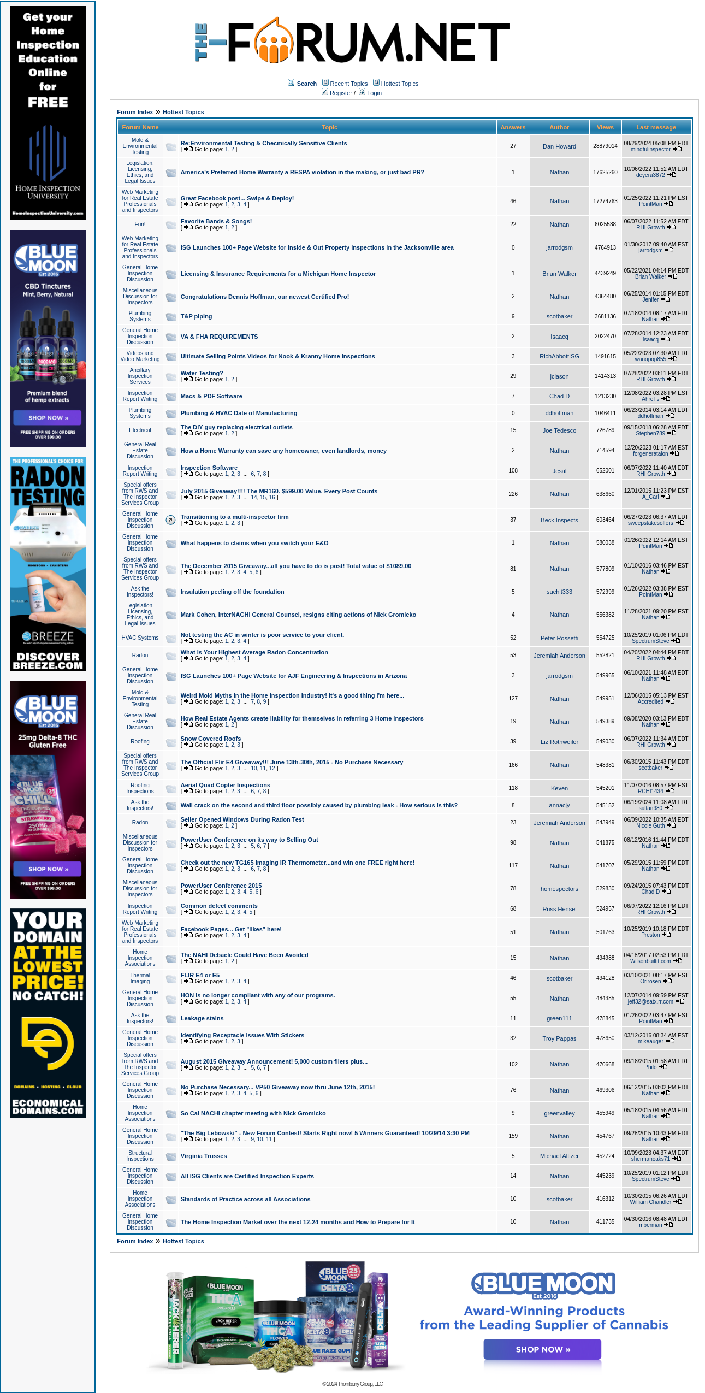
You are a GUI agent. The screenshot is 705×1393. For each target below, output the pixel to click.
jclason (559, 376)
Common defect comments (219, 905)
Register (337, 93)
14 (254, 497)
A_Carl (650, 497)
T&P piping (196, 316)
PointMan (650, 204)
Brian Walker (559, 273)
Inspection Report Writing (140, 396)
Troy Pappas (560, 1038)
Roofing (140, 742)
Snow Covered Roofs (211, 738)
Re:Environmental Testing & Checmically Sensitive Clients (264, 143)
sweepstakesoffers (650, 523)
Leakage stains (202, 1018)
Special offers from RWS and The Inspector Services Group (140, 494)
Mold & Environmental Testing (140, 146)
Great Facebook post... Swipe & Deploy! (237, 198)
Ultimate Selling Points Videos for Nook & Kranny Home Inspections (278, 356)
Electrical (140, 430)
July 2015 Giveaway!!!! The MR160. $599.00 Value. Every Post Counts (279, 491)
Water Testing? (202, 373)
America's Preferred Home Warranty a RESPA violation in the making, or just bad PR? (303, 172)
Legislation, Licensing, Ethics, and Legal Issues (140, 172)
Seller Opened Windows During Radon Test (242, 819)
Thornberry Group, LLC (359, 1384)
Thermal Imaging (140, 978)
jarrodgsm (559, 247)
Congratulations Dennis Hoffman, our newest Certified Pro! (265, 296)
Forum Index (135, 112)
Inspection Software (209, 467)
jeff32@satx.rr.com (650, 1002)
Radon (140, 655)
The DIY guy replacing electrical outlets (237, 427)
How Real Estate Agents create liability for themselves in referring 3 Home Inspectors (302, 718)
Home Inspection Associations (140, 958)
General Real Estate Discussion (140, 450)
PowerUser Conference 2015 (221, 885)
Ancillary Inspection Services (140, 376)
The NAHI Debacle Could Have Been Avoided (245, 955)
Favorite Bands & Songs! (216, 221)
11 (263, 768)
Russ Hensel (559, 909)
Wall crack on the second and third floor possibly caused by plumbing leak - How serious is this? (319, 805)
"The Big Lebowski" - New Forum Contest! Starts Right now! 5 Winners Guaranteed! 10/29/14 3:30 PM (325, 1133)
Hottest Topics (400, 83)
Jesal (560, 471)
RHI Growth (650, 228)
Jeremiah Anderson (559, 655)
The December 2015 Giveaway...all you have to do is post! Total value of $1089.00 (296, 566)
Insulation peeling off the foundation (233, 591)
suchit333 (559, 591)
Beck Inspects (559, 520)
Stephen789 (650, 433)
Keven (559, 788)
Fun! (140, 224)
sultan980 (650, 808)
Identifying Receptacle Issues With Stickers (243, 1035)
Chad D (559, 396)
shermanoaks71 (650, 1159)
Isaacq (559, 336)
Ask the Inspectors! (140, 592)
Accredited (650, 702)
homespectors (559, 889)
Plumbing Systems (140, 316)
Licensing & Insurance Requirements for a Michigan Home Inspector (278, 273)
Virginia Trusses (204, 1156)
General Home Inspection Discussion (140, 273)
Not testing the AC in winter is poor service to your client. (263, 634)
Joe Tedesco (560, 430)
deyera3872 (650, 175)
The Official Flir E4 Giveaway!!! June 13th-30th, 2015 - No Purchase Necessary (292, 762)
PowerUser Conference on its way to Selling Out (249, 839)
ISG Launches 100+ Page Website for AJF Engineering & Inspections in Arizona (294, 675)
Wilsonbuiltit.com (650, 961)
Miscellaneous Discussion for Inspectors (140, 296)
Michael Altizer (559, 1156)
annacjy (559, 805)
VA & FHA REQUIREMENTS (219, 336)
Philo (650, 1067)
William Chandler (651, 1202)
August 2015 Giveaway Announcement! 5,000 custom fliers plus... (274, 1061)
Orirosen (650, 981)
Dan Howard (559, 146)
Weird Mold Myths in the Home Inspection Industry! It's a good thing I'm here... (293, 695)
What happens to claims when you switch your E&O (255, 543)
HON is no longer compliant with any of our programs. (258, 995)
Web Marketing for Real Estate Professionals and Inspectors (140, 201)
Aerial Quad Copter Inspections (225, 785)
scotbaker (560, 316)
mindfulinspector (651, 149)
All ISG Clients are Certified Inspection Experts (248, 1176)
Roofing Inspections (140, 788)
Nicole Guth (650, 826)
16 (272, 497)
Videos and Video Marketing (139, 356)
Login (370, 93)
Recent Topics (349, 83)
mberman (650, 1225)
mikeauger (650, 1041)
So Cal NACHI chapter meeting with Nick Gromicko (253, 1113)
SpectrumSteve (650, 641)
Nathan (559, 172)
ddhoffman (560, 413)
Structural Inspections (140, 1156)
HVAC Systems (139, 638)
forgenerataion (650, 454)
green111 (559, 1018)
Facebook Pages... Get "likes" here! (231, 929)
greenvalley (559, 1113)
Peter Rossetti (559, 638)
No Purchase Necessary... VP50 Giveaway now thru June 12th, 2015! (278, 1087)
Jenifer (650, 300)
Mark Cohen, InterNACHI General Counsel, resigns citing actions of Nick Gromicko (299, 614)
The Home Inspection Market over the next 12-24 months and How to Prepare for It (298, 1222)
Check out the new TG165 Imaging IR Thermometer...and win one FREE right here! (297, 862)
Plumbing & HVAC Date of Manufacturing (239, 413)
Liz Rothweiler (559, 742)
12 (272, 768)
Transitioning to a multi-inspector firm (235, 516)
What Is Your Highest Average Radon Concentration (254, 652)
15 (263, 497)
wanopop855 (650, 359)
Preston (650, 935)
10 (254, 768)
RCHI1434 (650, 791)
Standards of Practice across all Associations (246, 1199)
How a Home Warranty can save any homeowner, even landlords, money (284, 450)
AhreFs (650, 399)
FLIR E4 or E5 (200, 975)
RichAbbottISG (559, 356)
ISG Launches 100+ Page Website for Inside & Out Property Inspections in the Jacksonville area (317, 247)
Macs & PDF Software (211, 396)
